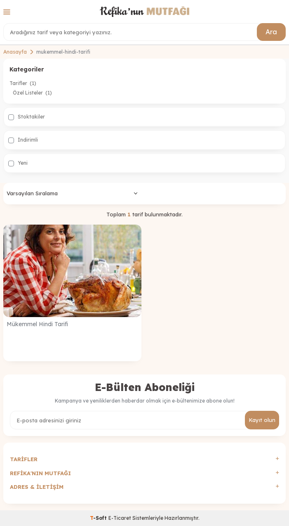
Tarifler (22, 83)
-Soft (99, 518)
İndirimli (23, 140)
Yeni (18, 163)
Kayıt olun (262, 420)
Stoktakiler (26, 117)
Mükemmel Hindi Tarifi (37, 324)
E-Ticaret (119, 518)
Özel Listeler (32, 93)
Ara (271, 32)
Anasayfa (15, 52)
